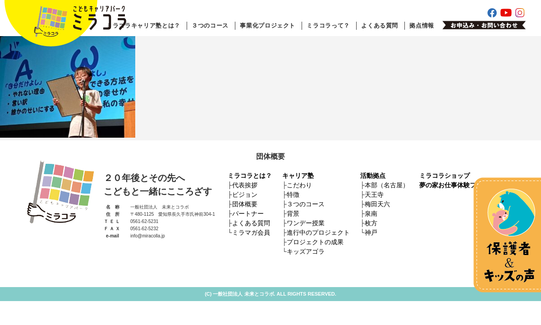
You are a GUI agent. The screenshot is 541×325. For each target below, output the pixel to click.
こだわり (299, 185)
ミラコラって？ (328, 25)
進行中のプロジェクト (318, 232)
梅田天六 (377, 204)
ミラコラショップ (444, 175)
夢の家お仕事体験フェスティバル (466, 185)
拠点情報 (421, 25)
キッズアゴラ (306, 251)
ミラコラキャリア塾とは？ (143, 25)
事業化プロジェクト (267, 25)
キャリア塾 (298, 175)
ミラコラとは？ (250, 175)
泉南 (371, 213)
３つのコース (210, 25)
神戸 (371, 232)
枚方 (371, 223)
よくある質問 (379, 25)
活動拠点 (372, 175)
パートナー (248, 213)
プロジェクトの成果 (315, 242)
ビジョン (244, 194)
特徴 (293, 194)
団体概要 (244, 204)
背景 (293, 213)
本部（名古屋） (387, 185)
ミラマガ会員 (251, 232)
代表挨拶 (244, 185)
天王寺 (374, 194)
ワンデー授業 (306, 223)
